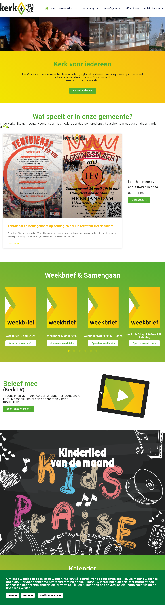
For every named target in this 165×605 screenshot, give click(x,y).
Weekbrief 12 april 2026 (62, 335)
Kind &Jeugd (90, 8)
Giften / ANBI (132, 8)
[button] (69, 351)
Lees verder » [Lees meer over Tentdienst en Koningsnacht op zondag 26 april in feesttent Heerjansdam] (14, 244)
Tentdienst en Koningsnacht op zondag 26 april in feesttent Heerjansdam (60, 226)
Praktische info (153, 8)
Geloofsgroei (112, 8)
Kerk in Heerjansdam (64, 8)
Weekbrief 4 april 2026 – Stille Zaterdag (144, 336)
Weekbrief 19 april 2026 (20, 335)
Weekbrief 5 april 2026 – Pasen (103, 335)
